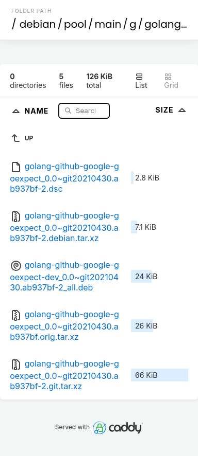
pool (75, 24)
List (141, 80)
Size (172, 109)
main (108, 24)
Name (38, 110)
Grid (171, 80)
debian (38, 24)
